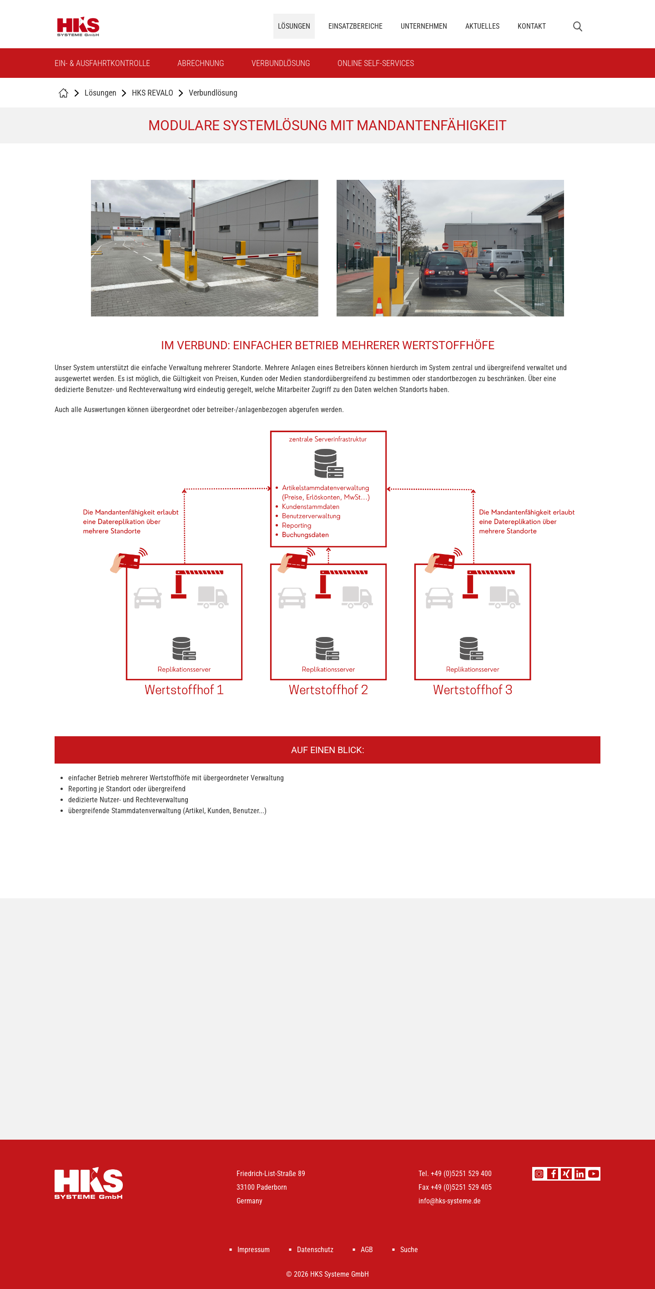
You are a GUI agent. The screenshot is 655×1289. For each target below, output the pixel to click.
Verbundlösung (281, 63)
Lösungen (294, 26)
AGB (367, 1249)
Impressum (253, 1249)
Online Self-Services (376, 63)
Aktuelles (482, 26)
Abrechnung (200, 63)
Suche (409, 1249)
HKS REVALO (152, 92)
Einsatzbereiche (355, 26)
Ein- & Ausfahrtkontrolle (102, 63)
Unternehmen (424, 26)
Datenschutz (315, 1249)
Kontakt (532, 26)
